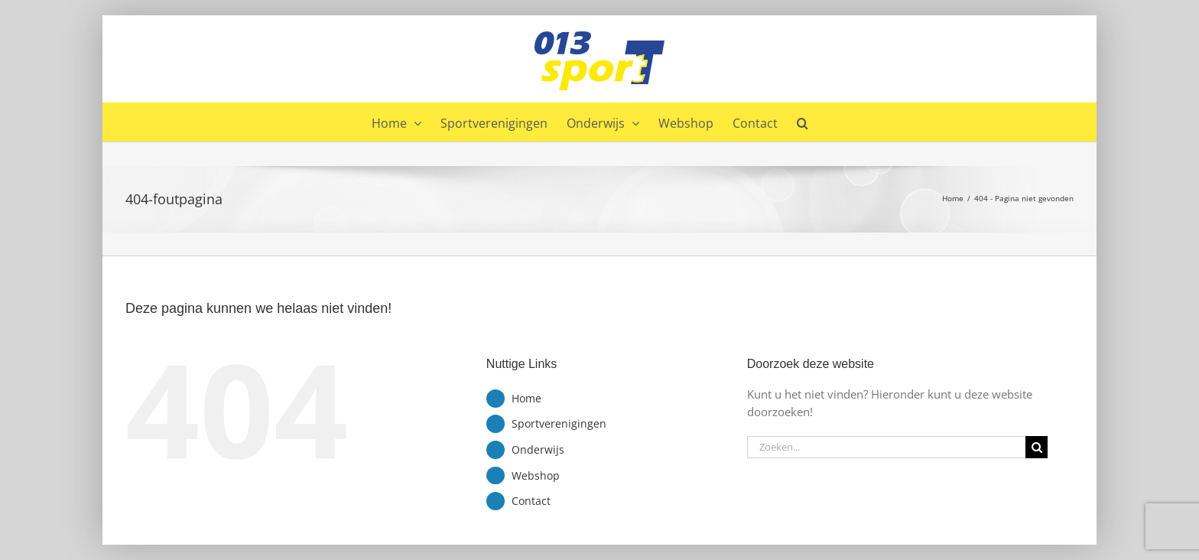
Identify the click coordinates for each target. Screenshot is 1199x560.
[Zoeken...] (886, 447)
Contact (531, 500)
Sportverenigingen (559, 423)
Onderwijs (538, 449)
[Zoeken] (1036, 447)
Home (526, 398)
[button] (802, 122)
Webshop (536, 475)
